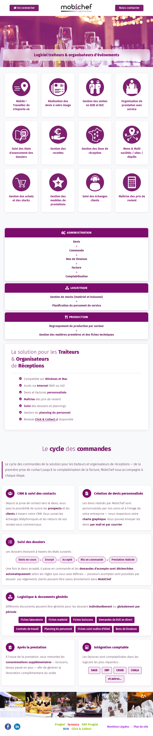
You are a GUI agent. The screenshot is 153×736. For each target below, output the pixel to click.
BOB (66, 729)
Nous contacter (129, 8)
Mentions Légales (118, 726)
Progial (60, 724)
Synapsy (73, 724)
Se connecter (24, 8)
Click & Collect (46, 419)
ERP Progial (90, 724)
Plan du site (141, 726)
